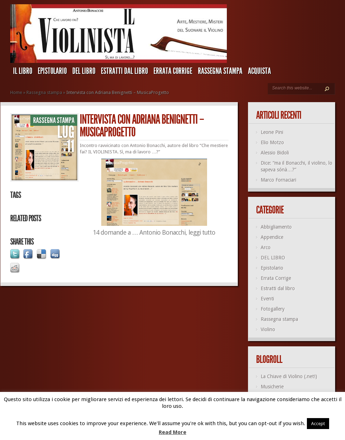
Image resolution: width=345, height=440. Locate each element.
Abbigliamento (276, 227)
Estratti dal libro (124, 71)
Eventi (267, 298)
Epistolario (52, 71)
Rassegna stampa (220, 71)
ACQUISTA (259, 71)
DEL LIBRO (83, 71)
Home (16, 92)
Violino (268, 329)
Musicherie (272, 386)
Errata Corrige (172, 71)
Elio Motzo (272, 142)
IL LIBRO (22, 71)
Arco (266, 247)
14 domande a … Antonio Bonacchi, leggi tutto (154, 232)
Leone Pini (272, 132)
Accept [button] (318, 423)
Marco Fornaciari (278, 180)
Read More (172, 432)
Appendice (272, 237)
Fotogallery (273, 309)
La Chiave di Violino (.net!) (289, 376)
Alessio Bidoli (275, 153)
